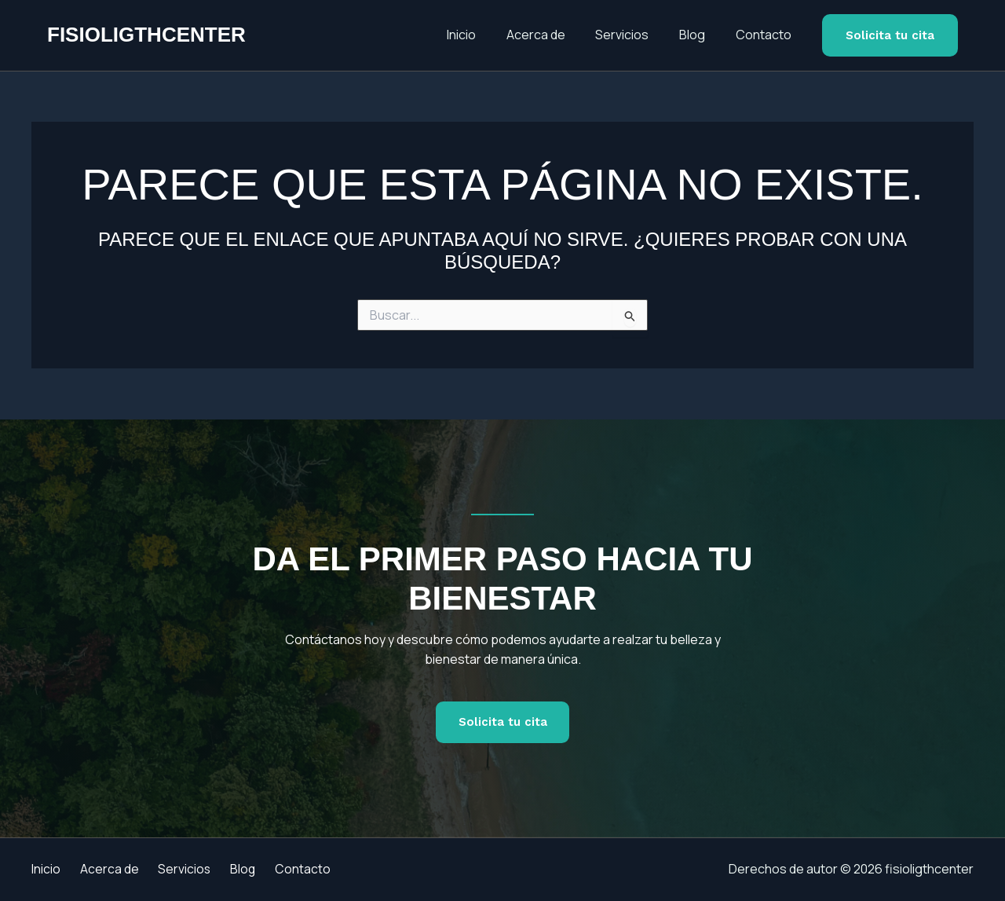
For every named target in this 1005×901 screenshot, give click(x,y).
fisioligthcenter (146, 34)
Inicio (484, 34)
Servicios (635, 34)
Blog (700, 34)
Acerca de (553, 34)
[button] (890, 35)
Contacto (766, 34)
